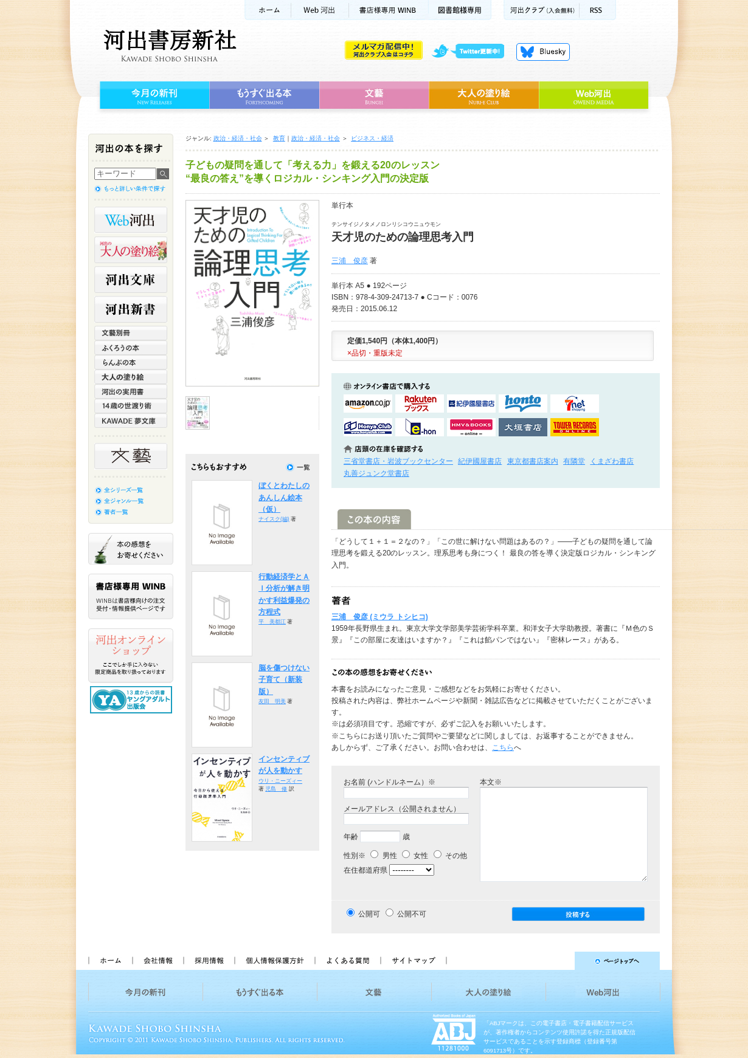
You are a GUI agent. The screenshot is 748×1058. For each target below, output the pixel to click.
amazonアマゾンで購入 (368, 403)
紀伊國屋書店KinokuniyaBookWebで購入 (471, 403)
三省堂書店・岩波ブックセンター (398, 461)
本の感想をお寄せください (130, 549)
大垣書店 (523, 427)
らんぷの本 (130, 362)
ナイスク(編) (273, 519)
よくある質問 (347, 961)
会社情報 (157, 961)
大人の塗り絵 (484, 95)
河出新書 (130, 309)
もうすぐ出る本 (264, 95)
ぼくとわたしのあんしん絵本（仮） (284, 497)
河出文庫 (130, 279)
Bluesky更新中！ (543, 51)
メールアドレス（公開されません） (402, 809)
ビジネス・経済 (372, 138)
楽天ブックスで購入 (419, 403)
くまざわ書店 (612, 461)
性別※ (354, 855)
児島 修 (276, 789)
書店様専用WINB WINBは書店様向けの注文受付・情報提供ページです (130, 596)
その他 (450, 855)
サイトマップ (413, 961)
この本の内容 (374, 519)
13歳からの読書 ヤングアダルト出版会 (132, 699)
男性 (383, 855)
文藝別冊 (130, 333)
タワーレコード (574, 427)
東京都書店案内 (532, 461)
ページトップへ (558, 961)
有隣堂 (574, 461)
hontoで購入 (523, 403)
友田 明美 (272, 701)
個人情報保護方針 (274, 961)
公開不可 (411, 914)
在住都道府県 (365, 870)
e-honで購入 (419, 427)
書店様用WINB (389, 10)
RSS (598, 10)
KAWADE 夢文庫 (130, 420)
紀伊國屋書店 (480, 461)
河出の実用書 (130, 391)
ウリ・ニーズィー (280, 781)
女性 (415, 855)
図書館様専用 (460, 10)
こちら (503, 747)
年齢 (351, 837)
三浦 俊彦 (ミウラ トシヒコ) (379, 617)
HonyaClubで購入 (368, 427)
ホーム (267, 10)
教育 (279, 138)
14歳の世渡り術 (130, 406)
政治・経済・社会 (237, 138)
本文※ (491, 782)
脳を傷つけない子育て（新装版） (284, 680)
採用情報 (208, 961)
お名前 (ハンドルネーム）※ (389, 782)
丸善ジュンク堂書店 (376, 473)
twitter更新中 (472, 51)
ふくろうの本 (130, 347)
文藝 (374, 95)
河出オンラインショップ (130, 655)
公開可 (369, 914)
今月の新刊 (153, 95)
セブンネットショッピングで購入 (574, 403)
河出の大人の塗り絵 (130, 249)
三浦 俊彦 (349, 260)
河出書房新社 (168, 45)
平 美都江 (272, 622)
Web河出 (320, 10)
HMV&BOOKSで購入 (471, 427)
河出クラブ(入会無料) (542, 10)
